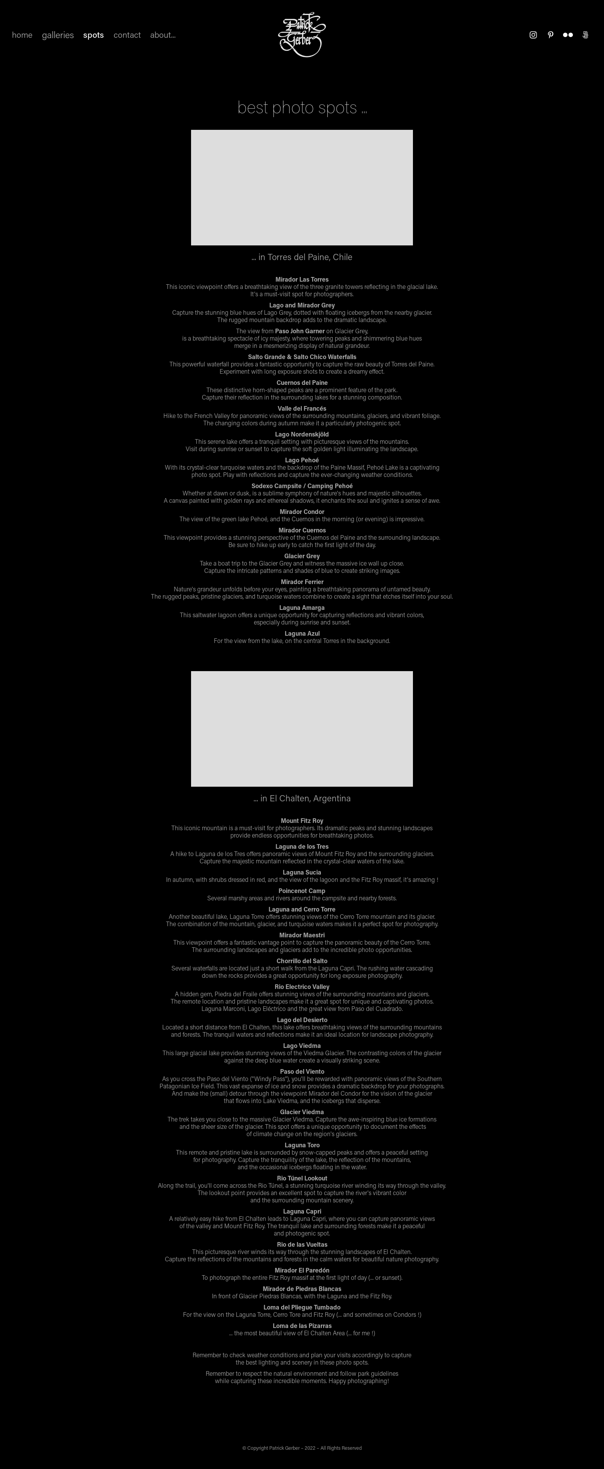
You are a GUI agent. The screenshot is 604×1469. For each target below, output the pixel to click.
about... (163, 34)
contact (127, 34)
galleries (58, 34)
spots (93, 34)
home (22, 34)
